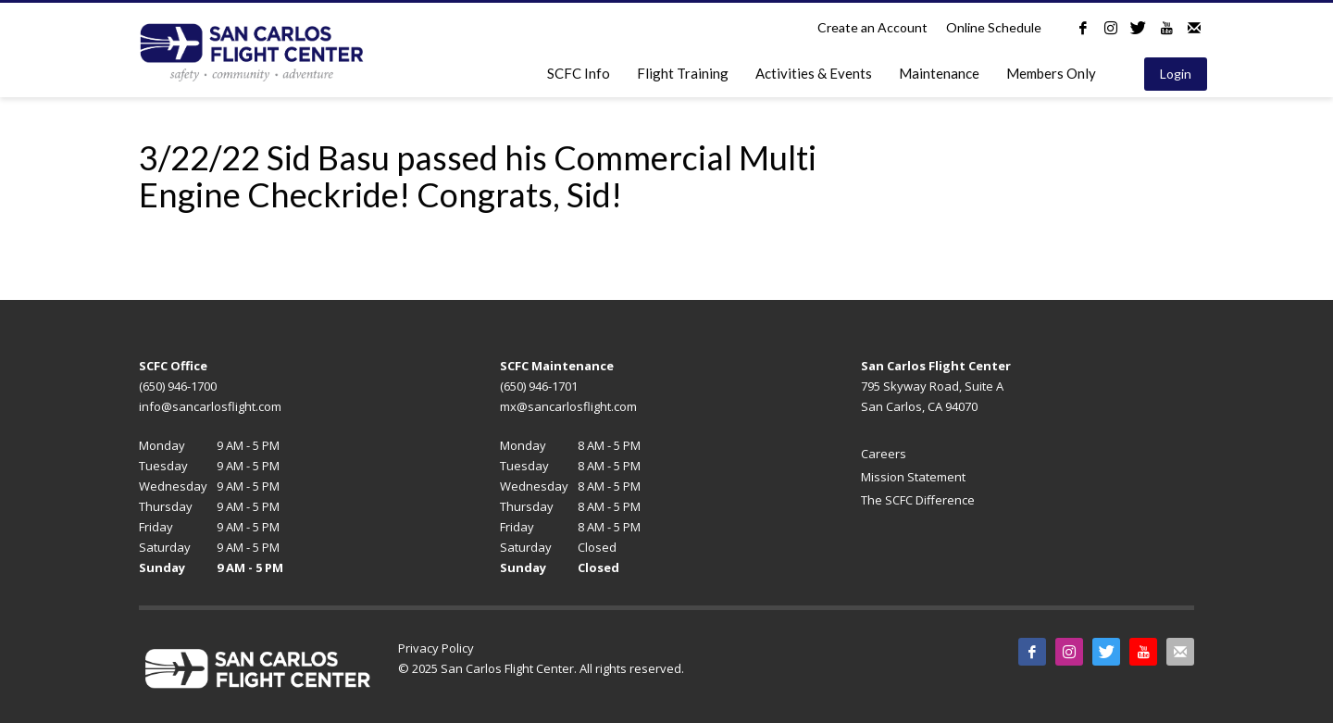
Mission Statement (913, 476)
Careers (883, 453)
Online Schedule (993, 27)
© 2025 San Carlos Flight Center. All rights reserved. (541, 668)
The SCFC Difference (918, 500)
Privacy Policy (436, 648)
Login (1175, 73)
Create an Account (872, 27)
